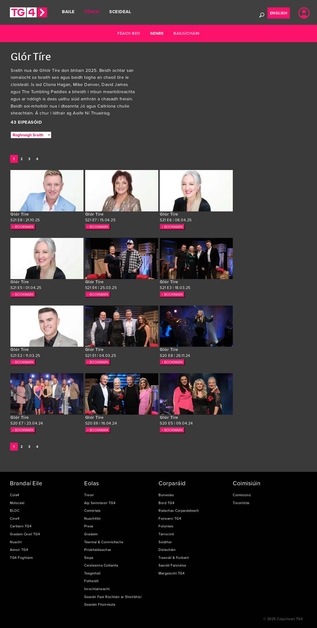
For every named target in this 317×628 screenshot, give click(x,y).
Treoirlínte (241, 502)
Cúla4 (14, 494)
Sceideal (120, 11)
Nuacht (16, 542)
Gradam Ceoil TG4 (25, 534)
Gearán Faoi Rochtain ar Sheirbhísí (112, 596)
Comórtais (92, 510)
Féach (92, 11)
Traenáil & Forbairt (173, 557)
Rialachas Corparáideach (178, 510)
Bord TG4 (166, 502)
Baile (68, 11)
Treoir (89, 494)
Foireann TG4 (169, 518)
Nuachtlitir (92, 518)
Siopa (88, 557)
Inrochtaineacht (97, 588)
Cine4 (15, 518)
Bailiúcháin (186, 33)
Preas (89, 526)
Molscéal (17, 502)
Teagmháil (92, 573)
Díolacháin (167, 549)
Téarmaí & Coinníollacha (103, 542)
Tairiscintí (166, 534)
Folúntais (166, 526)
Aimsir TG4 (19, 549)
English (279, 13)
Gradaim (91, 534)
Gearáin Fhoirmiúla (99, 604)
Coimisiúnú (242, 494)
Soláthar (165, 542)
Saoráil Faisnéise (172, 565)
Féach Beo (128, 33)
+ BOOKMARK (23, 226)
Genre (157, 33)
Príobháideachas (97, 549)
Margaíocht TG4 (171, 573)
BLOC (14, 510)
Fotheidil (91, 580)
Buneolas (166, 494)
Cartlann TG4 (20, 526)
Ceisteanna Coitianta (101, 565)
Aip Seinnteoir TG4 (99, 502)
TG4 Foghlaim (21, 557)
